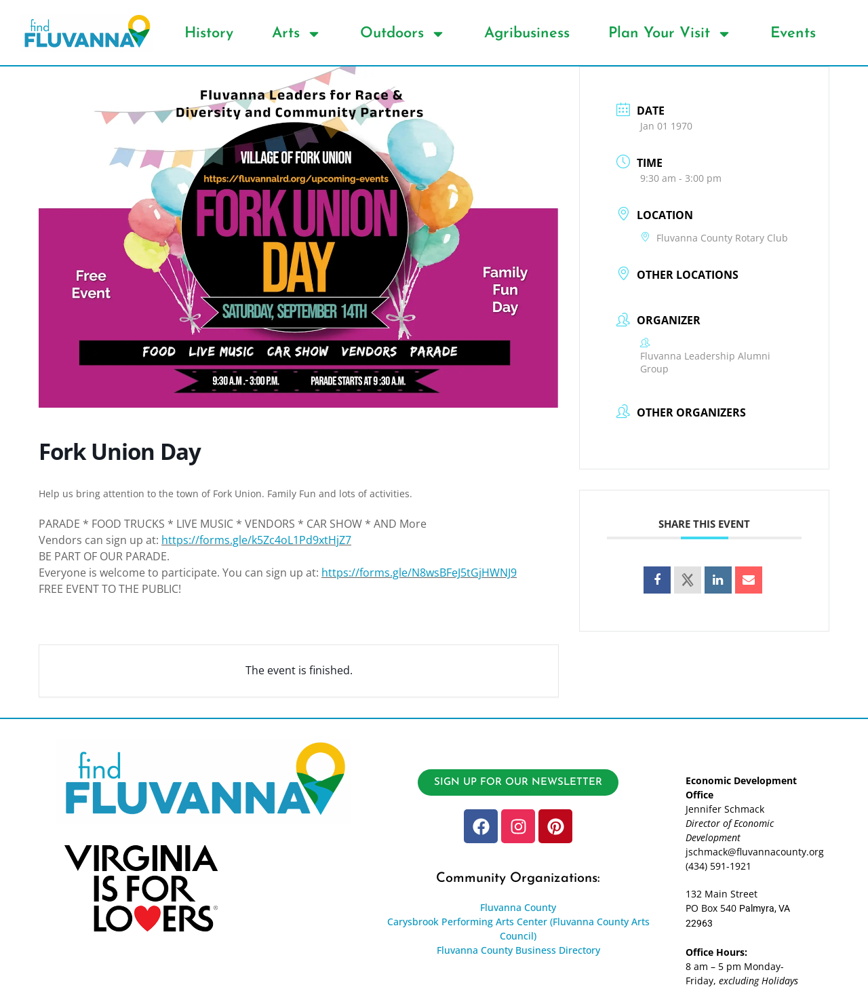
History (208, 33)
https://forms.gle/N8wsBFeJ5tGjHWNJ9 (419, 572)
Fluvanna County (518, 907)
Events (793, 33)
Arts (296, 34)
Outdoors (403, 34)
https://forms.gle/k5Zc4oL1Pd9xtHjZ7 (256, 540)
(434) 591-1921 (718, 865)
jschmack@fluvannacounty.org (755, 851)
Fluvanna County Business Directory (518, 950)
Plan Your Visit (670, 34)
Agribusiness (527, 33)
